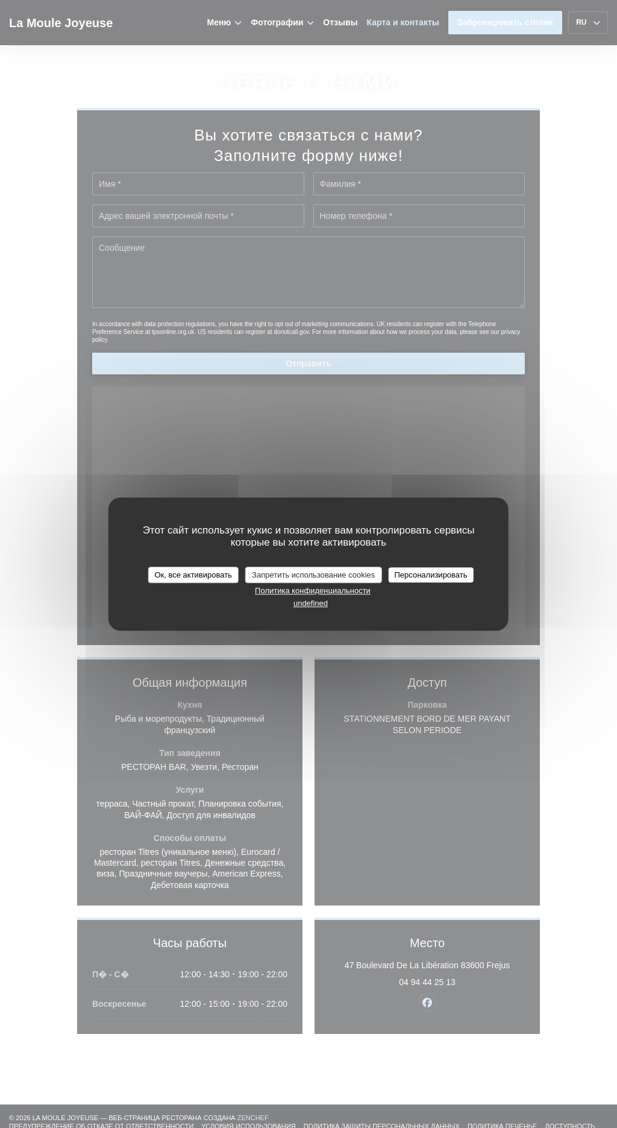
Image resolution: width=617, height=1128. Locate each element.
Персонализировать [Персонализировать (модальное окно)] (430, 574)
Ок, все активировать (192, 574)
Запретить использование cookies (313, 574)
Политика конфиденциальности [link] (313, 590)
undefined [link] (310, 603)
